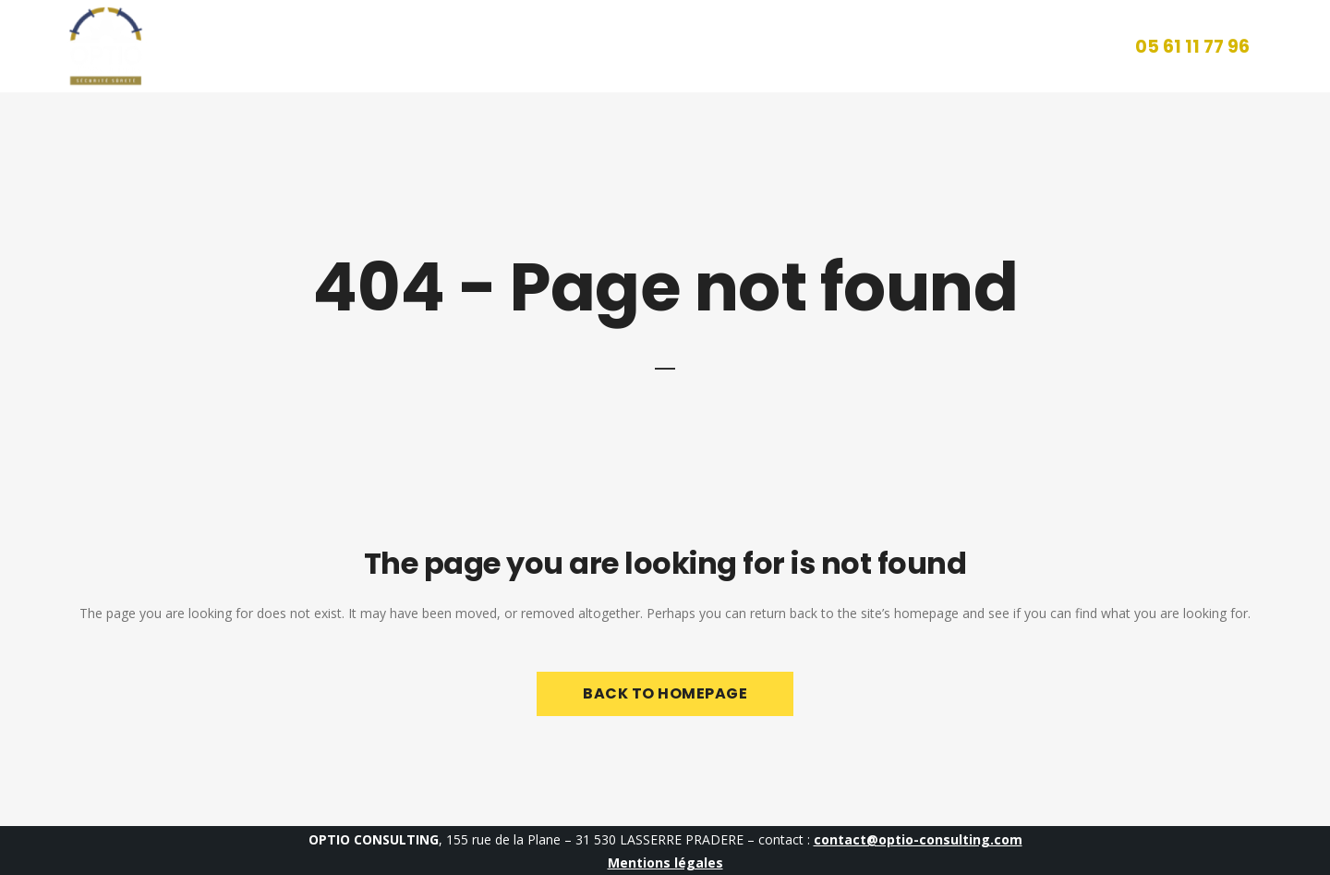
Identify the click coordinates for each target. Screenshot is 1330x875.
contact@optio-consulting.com (918, 839)
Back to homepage (665, 693)
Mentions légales (665, 862)
